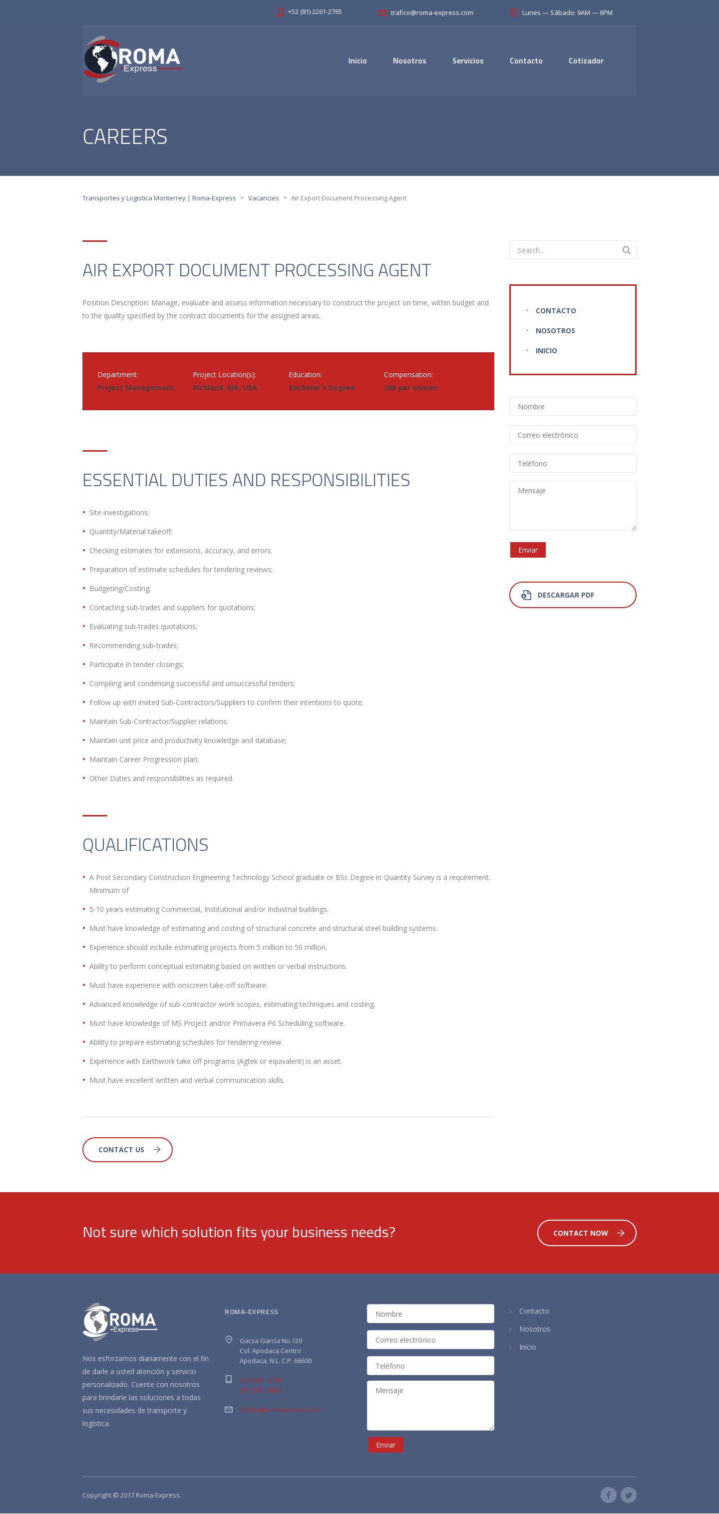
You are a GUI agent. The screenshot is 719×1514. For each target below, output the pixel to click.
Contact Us (129, 1150)
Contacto (526, 60)
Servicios (468, 60)
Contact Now (589, 1233)
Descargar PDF (557, 595)
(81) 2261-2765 (261, 1380)
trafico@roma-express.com (281, 1410)
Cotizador (586, 60)
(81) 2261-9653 (261, 1390)
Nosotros (409, 60)
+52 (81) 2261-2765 (315, 11)
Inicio (358, 60)
